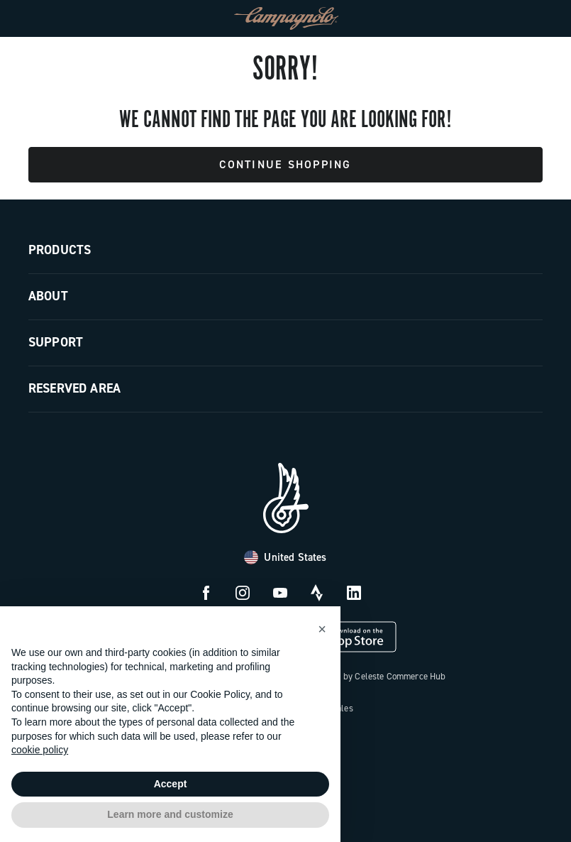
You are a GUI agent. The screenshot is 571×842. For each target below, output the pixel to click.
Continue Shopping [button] (285, 164)
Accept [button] (170, 783)
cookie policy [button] (39, 749)
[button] (322, 629)
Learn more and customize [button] (170, 814)
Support (55, 342)
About (48, 296)
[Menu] (39, 18)
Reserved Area (74, 388)
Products (59, 249)
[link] (531, 18)
